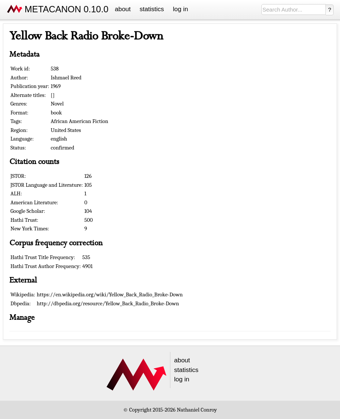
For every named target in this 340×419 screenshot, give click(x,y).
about (123, 9)
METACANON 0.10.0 (66, 9)
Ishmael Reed (66, 77)
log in (180, 9)
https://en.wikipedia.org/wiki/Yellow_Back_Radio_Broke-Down (110, 294)
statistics (152, 9)
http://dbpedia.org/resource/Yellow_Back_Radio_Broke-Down (108, 303)
